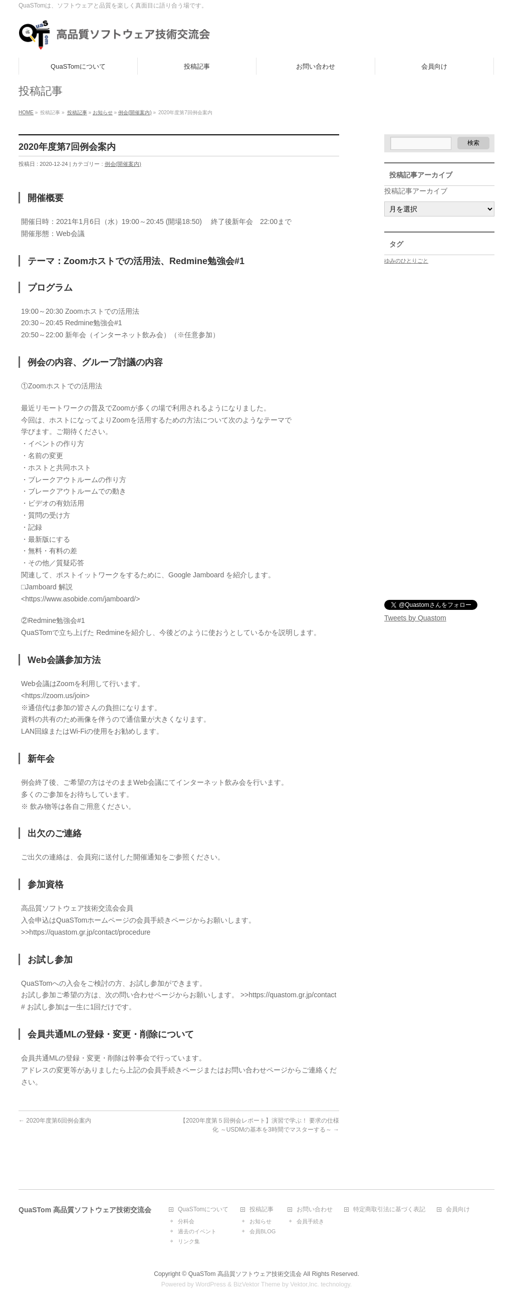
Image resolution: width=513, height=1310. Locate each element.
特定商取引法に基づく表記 (389, 1209)
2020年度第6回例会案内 (55, 1120)
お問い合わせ (315, 1209)
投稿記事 (77, 112)
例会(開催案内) (135, 112)
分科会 (186, 1221)
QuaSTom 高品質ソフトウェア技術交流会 (245, 1273)
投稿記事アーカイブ (415, 191)
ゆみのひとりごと (406, 261)
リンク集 (189, 1241)
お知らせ (103, 112)
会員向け (458, 1209)
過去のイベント (197, 1231)
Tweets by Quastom (415, 618)
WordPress (210, 1284)
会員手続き (310, 1221)
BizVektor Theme (257, 1284)
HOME (26, 112)
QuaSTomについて (203, 1209)
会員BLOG (262, 1231)
